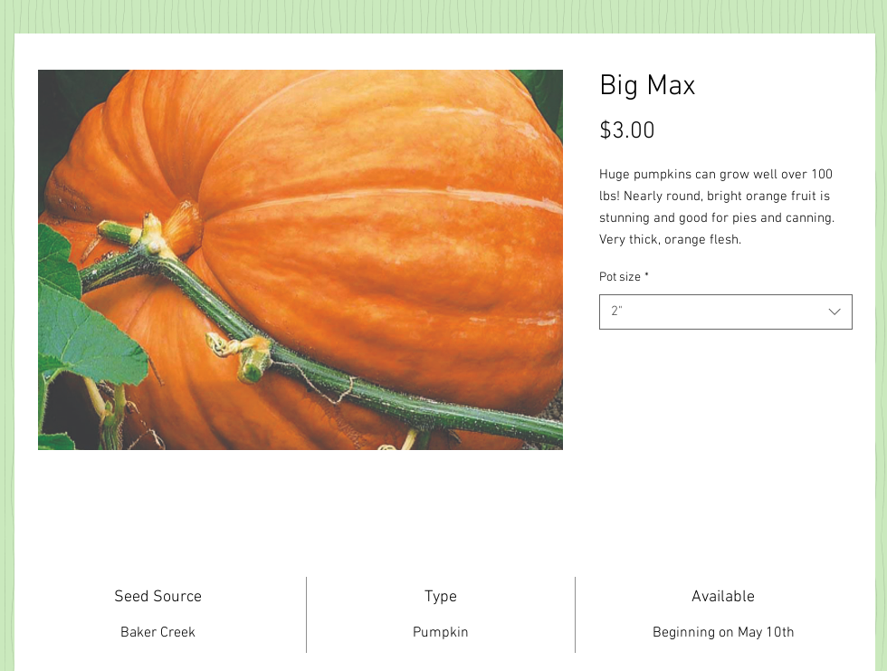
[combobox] (726, 312)
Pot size (624, 277)
